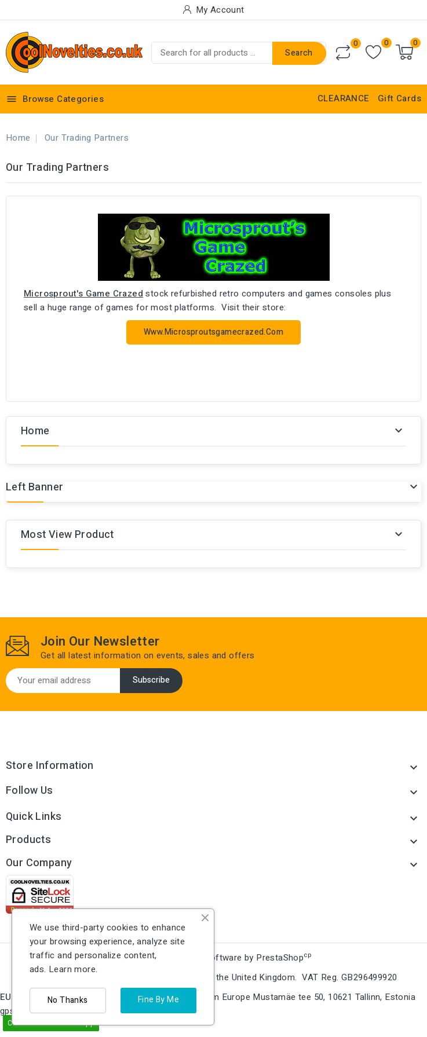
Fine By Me (158, 1000)
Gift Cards (399, 98)
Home (35, 431)
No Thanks (68, 1000)
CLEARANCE (343, 98)
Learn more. (73, 969)
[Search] (238, 53)
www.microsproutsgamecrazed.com (213, 332)
